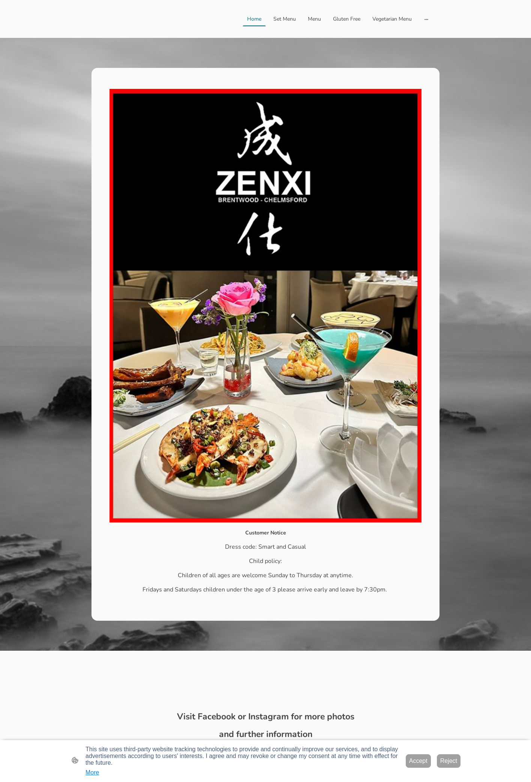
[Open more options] (426, 19)
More (92, 772)
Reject (448, 761)
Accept (418, 761)
